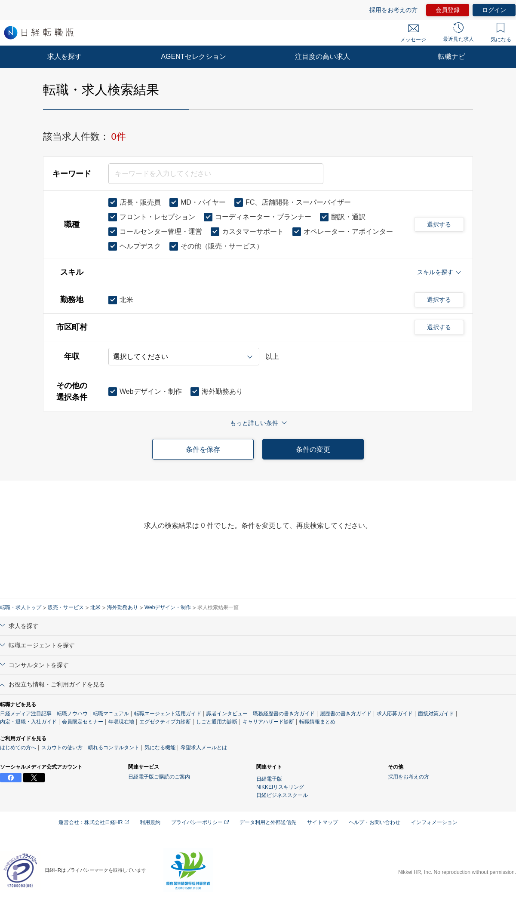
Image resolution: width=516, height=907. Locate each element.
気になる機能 (159, 748)
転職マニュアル (111, 714)
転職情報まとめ (317, 722)
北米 (95, 607)
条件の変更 (313, 449)
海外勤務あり (122, 607)
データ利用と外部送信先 (268, 822)
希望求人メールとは (204, 748)
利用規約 (150, 822)
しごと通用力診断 (216, 722)
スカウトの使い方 (62, 748)
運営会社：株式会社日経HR (93, 822)
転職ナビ (451, 56)
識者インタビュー (227, 714)
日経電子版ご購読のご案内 (159, 777)
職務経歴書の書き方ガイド (284, 714)
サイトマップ (322, 822)
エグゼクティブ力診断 (165, 722)
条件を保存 (203, 449)
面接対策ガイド (436, 714)
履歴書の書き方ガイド (346, 714)
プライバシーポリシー (200, 822)
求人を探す (64, 56)
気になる (501, 33)
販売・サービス (66, 607)
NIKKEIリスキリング (280, 787)
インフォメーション (434, 822)
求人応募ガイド (395, 714)
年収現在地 (121, 722)
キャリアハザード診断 (268, 722)
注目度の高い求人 (322, 56)
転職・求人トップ (20, 607)
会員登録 (448, 9)
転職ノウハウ (72, 714)
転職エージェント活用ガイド (167, 714)
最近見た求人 (458, 32)
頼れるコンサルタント (113, 748)
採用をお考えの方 (393, 9)
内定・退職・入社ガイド (28, 722)
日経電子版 (269, 779)
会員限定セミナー (82, 722)
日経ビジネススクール (282, 795)
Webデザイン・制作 (167, 607)
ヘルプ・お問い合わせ (374, 822)
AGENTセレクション (193, 56)
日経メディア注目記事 (26, 714)
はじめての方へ (18, 748)
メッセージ (413, 34)
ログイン (494, 9)
